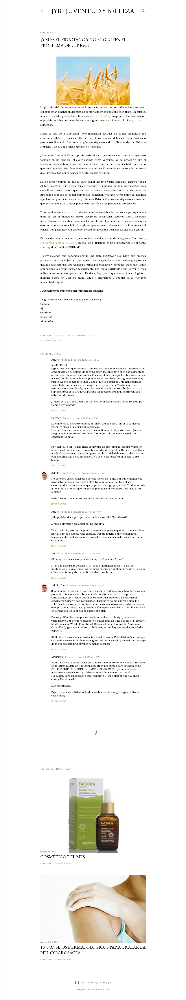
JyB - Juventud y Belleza (93, 11)
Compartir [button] (46, 335)
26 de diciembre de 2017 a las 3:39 (80, 418)
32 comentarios (62, 863)
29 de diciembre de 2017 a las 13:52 (83, 657)
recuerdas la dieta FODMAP (59, 242)
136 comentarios (62, 959)
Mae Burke (103, 989)
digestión (56, 340)
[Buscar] (143, 10)
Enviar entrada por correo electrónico (73, 335)
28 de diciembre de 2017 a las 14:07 (83, 511)
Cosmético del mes (62, 857)
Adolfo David (59, 473)
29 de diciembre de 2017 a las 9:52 (86, 585)
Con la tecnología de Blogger (93, 982)
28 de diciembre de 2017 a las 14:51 (82, 553)
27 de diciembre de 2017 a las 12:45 (87, 473)
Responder (58, 410)
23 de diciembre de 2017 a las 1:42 (82, 359)
